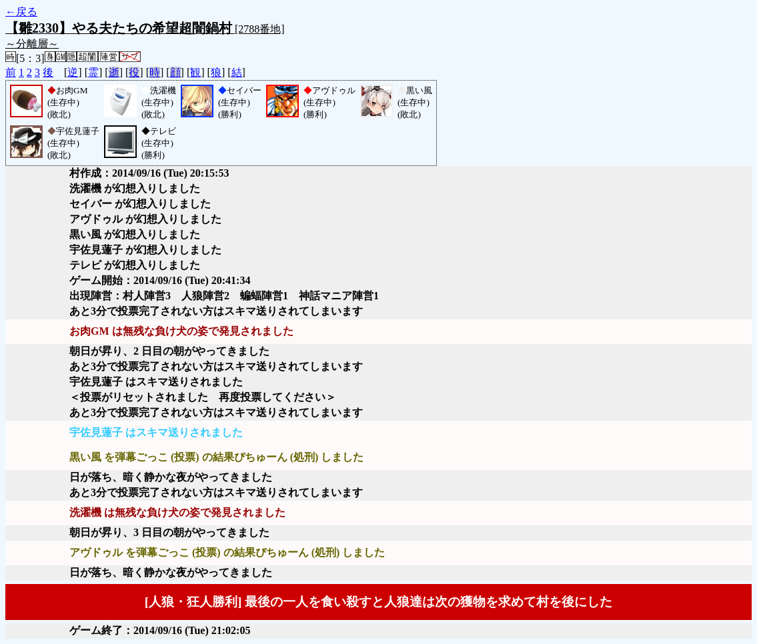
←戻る (21, 11)
